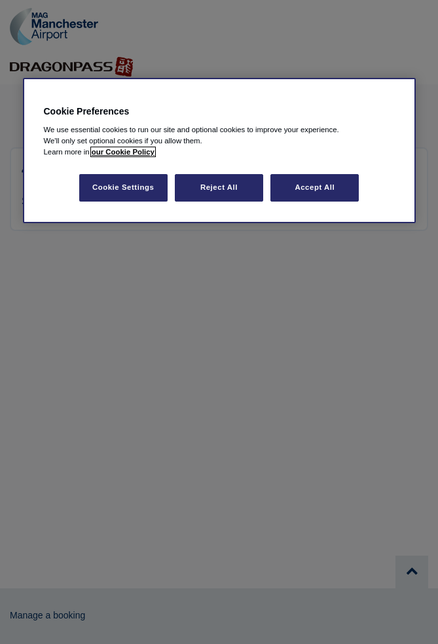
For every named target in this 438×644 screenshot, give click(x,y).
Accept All (315, 187)
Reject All (219, 187)
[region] (219, 151)
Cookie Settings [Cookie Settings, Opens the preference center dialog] (123, 187)
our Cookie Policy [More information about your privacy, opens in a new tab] (123, 152)
